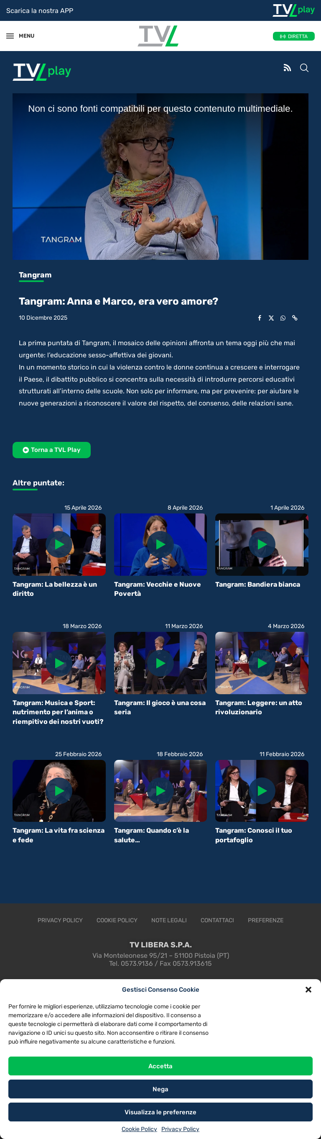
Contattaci (217, 920)
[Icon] (59, 544)
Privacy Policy (180, 1129)
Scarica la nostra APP (39, 11)
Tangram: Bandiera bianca (257, 584)
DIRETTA (298, 36)
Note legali (169, 920)
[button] (308, 989)
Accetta (160, 1066)
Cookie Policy (139, 1129)
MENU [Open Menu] (22, 36)
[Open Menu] (10, 36)
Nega (160, 1089)
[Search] (304, 69)
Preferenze (265, 920)
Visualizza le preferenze (160, 1112)
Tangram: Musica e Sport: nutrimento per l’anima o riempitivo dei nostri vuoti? (58, 712)
